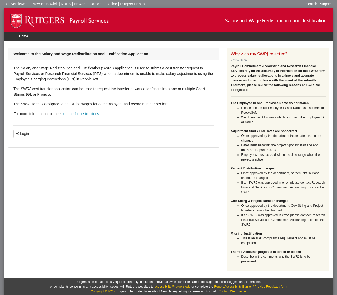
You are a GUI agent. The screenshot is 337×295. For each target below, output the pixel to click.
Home (23, 36)
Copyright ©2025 (103, 291)
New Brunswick (45, 4)
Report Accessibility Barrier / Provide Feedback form (250, 286)
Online (111, 4)
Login (22, 134)
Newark (80, 4)
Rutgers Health (132, 4)
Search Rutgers (318, 4)
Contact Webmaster (232, 291)
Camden (96, 4)
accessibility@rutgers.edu (173, 286)
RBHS (66, 4)
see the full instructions (80, 114)
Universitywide (17, 4)
